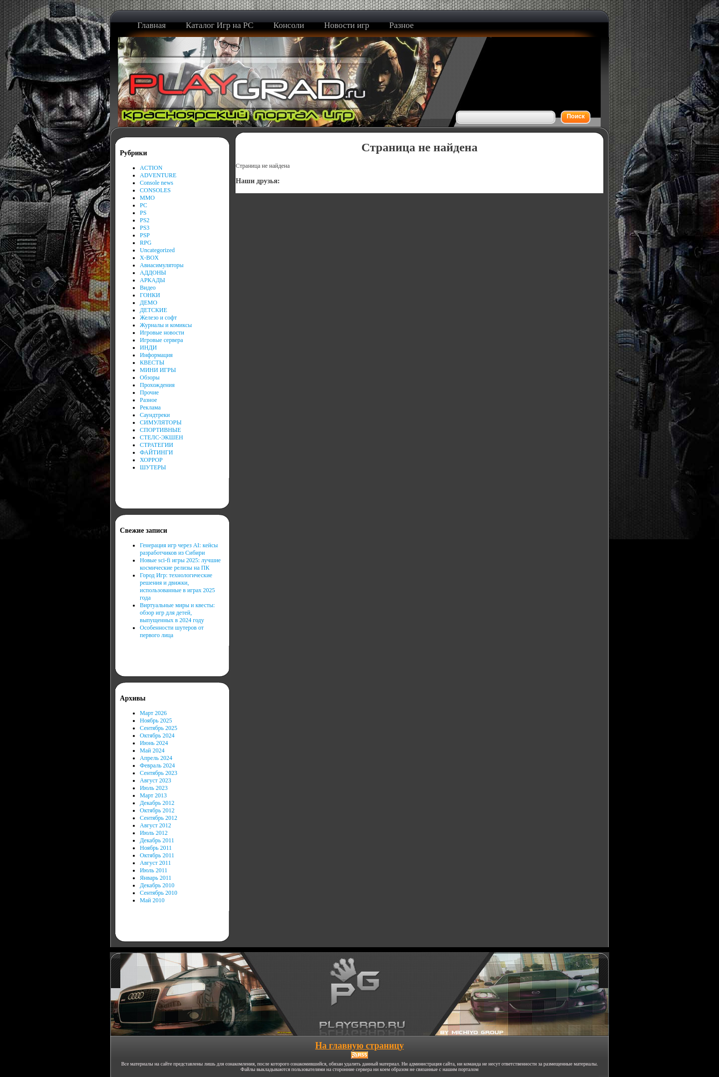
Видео (148, 287)
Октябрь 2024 (157, 735)
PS (143, 212)
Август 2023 (155, 780)
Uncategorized (157, 250)
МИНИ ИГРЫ (158, 369)
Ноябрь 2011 (156, 847)
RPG (145, 242)
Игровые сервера (161, 340)
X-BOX (149, 257)
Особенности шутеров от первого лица (172, 631)
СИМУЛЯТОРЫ (161, 422)
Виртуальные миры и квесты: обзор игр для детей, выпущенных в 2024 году (177, 613)
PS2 (144, 220)
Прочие (149, 392)
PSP (145, 235)
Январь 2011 (155, 877)
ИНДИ (148, 347)
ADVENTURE (158, 175)
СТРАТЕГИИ (156, 444)
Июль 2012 (154, 832)
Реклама (150, 407)
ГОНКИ (150, 295)
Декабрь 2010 (157, 885)
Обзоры (150, 377)
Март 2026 (153, 713)
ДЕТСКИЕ (153, 310)
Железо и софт (158, 317)
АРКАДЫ (152, 280)
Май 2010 (152, 900)
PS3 (144, 227)
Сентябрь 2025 (158, 727)
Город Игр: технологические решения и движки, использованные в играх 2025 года (177, 586)
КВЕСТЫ (152, 362)
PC (143, 205)
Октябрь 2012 (157, 810)
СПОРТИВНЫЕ (160, 429)
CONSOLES (155, 190)
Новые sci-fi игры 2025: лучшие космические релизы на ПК (180, 564)
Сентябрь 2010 (158, 892)
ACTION (151, 167)
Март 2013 (153, 795)
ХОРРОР (151, 459)
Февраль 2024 (157, 765)
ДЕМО (148, 302)
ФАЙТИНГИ (156, 452)
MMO (147, 197)
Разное (148, 399)
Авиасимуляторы (162, 265)
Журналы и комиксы (166, 325)
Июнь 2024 (154, 742)
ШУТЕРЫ (153, 467)
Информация (156, 355)
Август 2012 (155, 825)
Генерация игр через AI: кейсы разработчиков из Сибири (179, 549)
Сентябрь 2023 (158, 772)
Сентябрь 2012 (158, 817)
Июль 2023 (154, 787)
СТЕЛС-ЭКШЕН (161, 437)
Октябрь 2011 (157, 855)
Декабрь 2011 (157, 840)
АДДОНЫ (153, 272)
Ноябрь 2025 (156, 720)
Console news (156, 182)
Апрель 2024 (156, 757)
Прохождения (157, 384)
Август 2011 (155, 862)
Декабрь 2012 (157, 802)
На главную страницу (359, 1046)
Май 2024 (152, 750)
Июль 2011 (153, 870)
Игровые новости (162, 332)
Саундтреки (155, 414)
